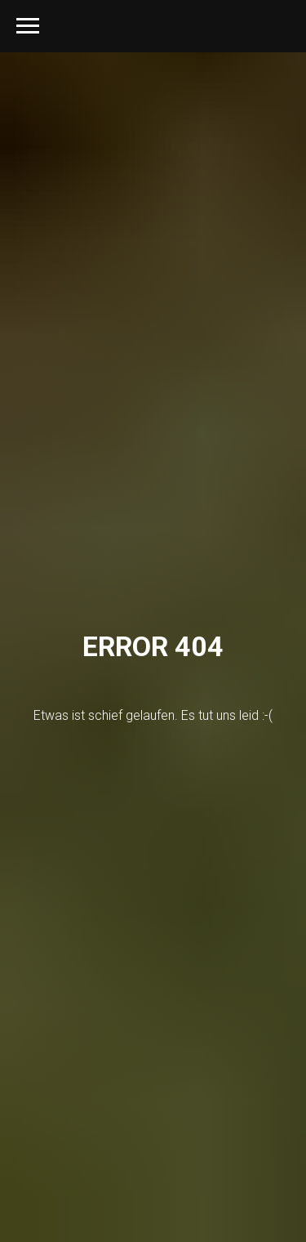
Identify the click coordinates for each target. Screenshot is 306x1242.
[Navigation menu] (27, 26)
